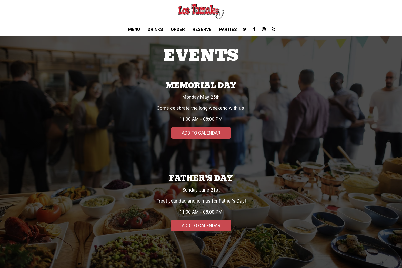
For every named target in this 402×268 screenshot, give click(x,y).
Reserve (202, 29)
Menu (134, 29)
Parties (228, 29)
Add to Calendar (201, 133)
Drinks (155, 29)
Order (178, 29)
